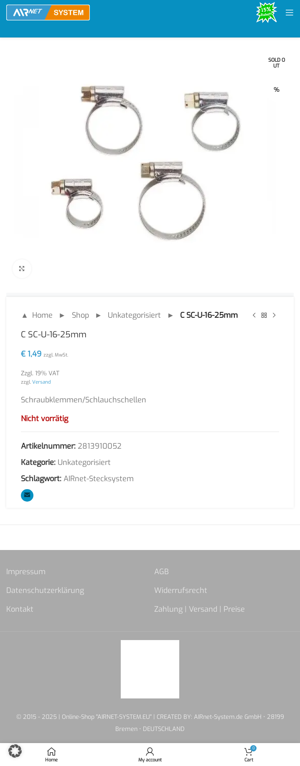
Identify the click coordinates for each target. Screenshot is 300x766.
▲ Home (37, 315)
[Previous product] (254, 315)
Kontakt (19, 609)
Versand (41, 382)
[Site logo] (48, 12)
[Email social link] (27, 495)
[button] (15, 751)
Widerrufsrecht (180, 590)
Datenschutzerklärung (45, 590)
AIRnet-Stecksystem (99, 479)
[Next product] (274, 315)
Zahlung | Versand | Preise (199, 609)
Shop (80, 315)
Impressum (26, 572)
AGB (161, 572)
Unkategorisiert (134, 315)
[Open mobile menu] (289, 12)
